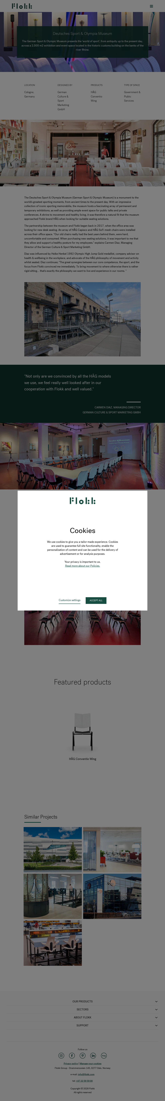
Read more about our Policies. (82, 566)
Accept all (96, 600)
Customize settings (69, 600)
